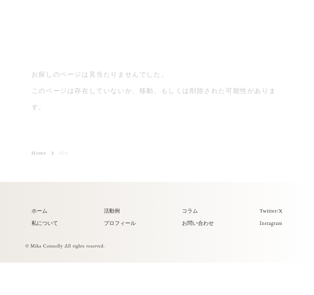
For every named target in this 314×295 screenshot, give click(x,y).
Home (39, 153)
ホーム (39, 211)
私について (44, 223)
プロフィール (120, 223)
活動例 (112, 211)
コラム (190, 211)
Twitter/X (271, 211)
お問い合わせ (198, 223)
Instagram (271, 223)
